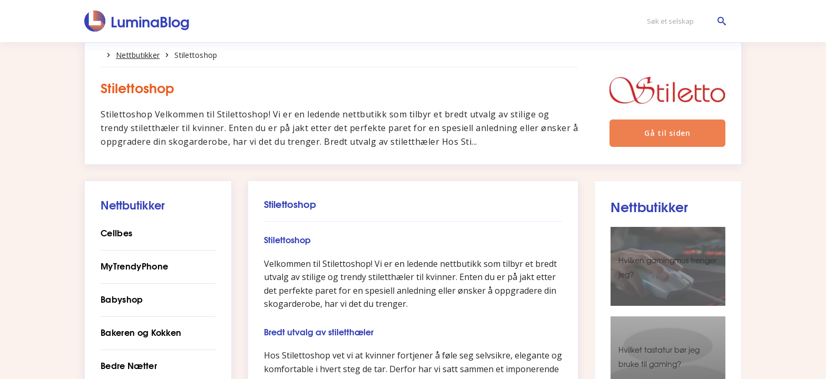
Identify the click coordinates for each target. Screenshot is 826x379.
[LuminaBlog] (137, 21)
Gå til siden (665, 143)
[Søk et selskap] (683, 21)
